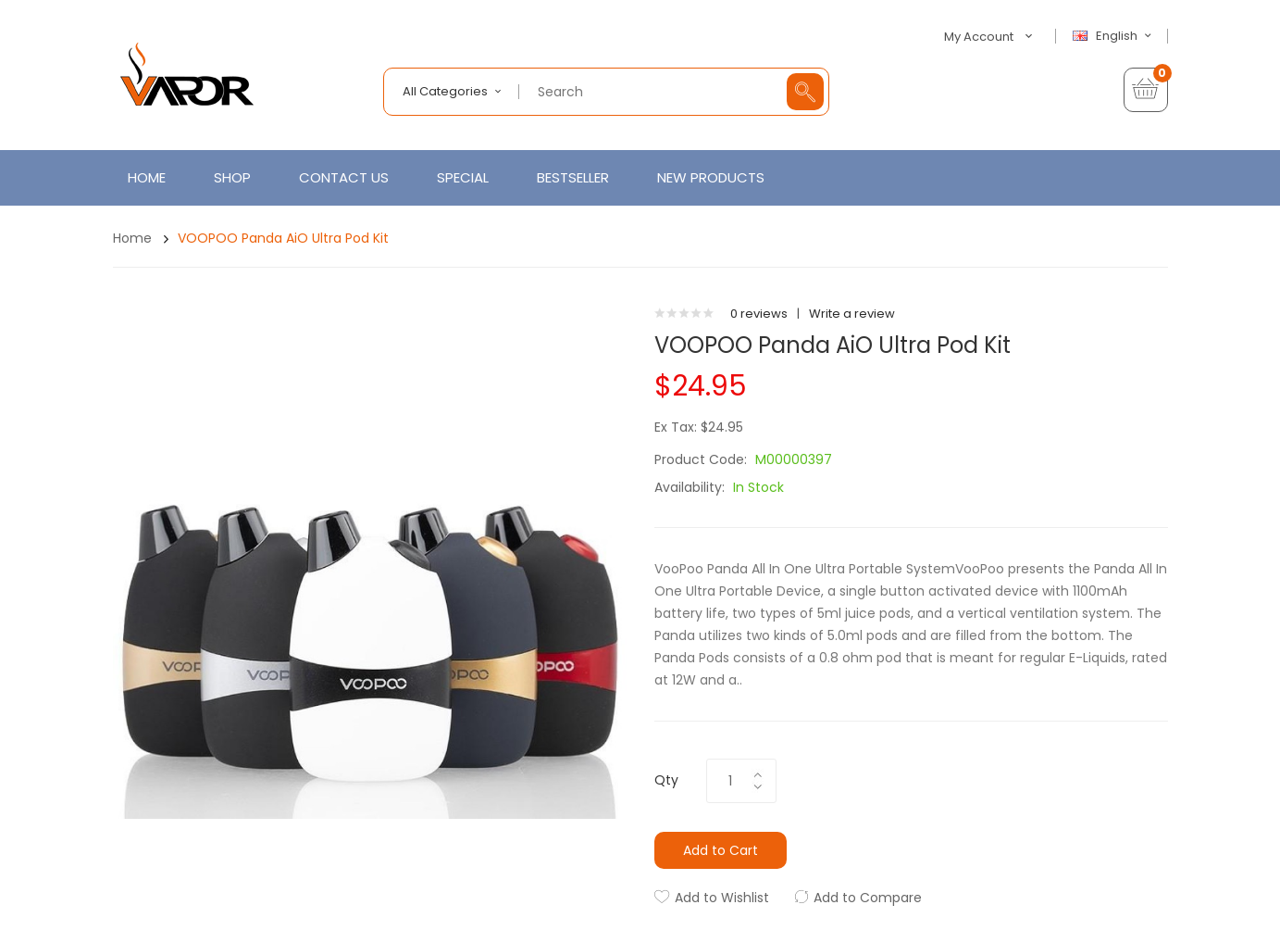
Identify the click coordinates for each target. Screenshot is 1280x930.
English (1114, 36)
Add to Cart (720, 850)
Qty (666, 780)
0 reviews (759, 313)
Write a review (852, 313)
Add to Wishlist (722, 897)
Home (132, 238)
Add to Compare (868, 897)
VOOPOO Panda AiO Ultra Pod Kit (283, 238)
